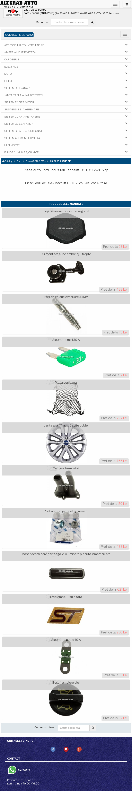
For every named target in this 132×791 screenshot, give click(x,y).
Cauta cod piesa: (45, 727)
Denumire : (43, 22)
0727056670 (23, 769)
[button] (13, 13)
